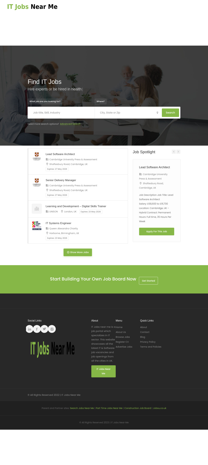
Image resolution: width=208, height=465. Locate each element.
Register (197, 8)
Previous (174, 175)
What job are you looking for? (44, 113)
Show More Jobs (78, 287)
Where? (100, 113)
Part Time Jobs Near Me (109, 443)
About (143, 362)
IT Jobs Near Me (103, 406)
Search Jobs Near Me (82, 443)
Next (178, 175)
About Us (84, 6)
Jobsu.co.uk (159, 443)
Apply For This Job (156, 255)
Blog (142, 372)
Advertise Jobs (136, 6)
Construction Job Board (137, 443)
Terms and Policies (150, 382)
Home (71, 6)
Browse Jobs (100, 6)
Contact (144, 367)
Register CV (117, 6)
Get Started (149, 314)
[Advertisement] (104, 23)
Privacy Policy (148, 377)
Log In (195, 4)
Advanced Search (70, 135)
